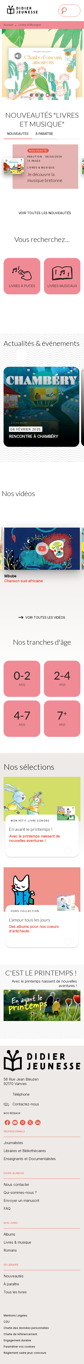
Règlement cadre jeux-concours (25, 1352)
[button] (31, 95)
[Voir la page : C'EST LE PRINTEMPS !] (42, 996)
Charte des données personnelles (26, 1328)
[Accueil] (22, 10)
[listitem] (7, 1122)
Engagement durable (17, 1340)
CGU (7, 1321)
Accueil (8, 24)
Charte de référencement (20, 1334)
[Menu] (69, 10)
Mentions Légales (15, 1315)
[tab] (18, 133)
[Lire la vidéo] (42, 548)
